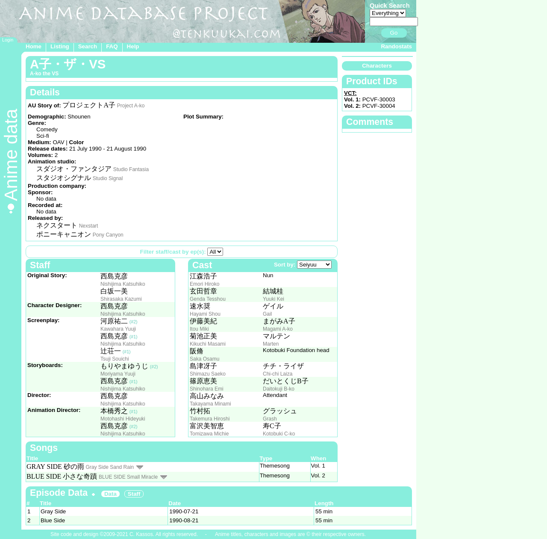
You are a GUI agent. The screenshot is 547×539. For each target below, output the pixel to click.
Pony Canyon (108, 235)
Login (7, 39)
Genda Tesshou (208, 299)
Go (394, 33)
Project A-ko (131, 106)
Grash (270, 419)
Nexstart (88, 226)
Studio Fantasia (131, 169)
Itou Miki (199, 329)
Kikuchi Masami (208, 344)
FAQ (112, 46)
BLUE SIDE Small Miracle (128, 477)
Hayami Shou (205, 314)
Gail (267, 314)
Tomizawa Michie (209, 434)
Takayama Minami (210, 404)
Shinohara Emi (207, 389)
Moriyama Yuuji (117, 374)
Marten (271, 344)
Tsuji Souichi (114, 359)
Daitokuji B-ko (278, 389)
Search (87, 46)
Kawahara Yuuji (118, 329)
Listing (59, 46)
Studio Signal (108, 178)
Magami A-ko (278, 329)
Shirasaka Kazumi (121, 299)
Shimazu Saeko (208, 374)
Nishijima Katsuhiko (122, 284)
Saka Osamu (204, 359)
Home (33, 46)
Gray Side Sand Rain (110, 467)
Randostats (396, 46)
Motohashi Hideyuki (122, 419)
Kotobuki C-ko (279, 434)
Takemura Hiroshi (209, 419)
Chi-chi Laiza (277, 374)
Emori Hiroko (204, 284)
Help (133, 46)
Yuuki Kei (273, 299)
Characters (377, 65)
